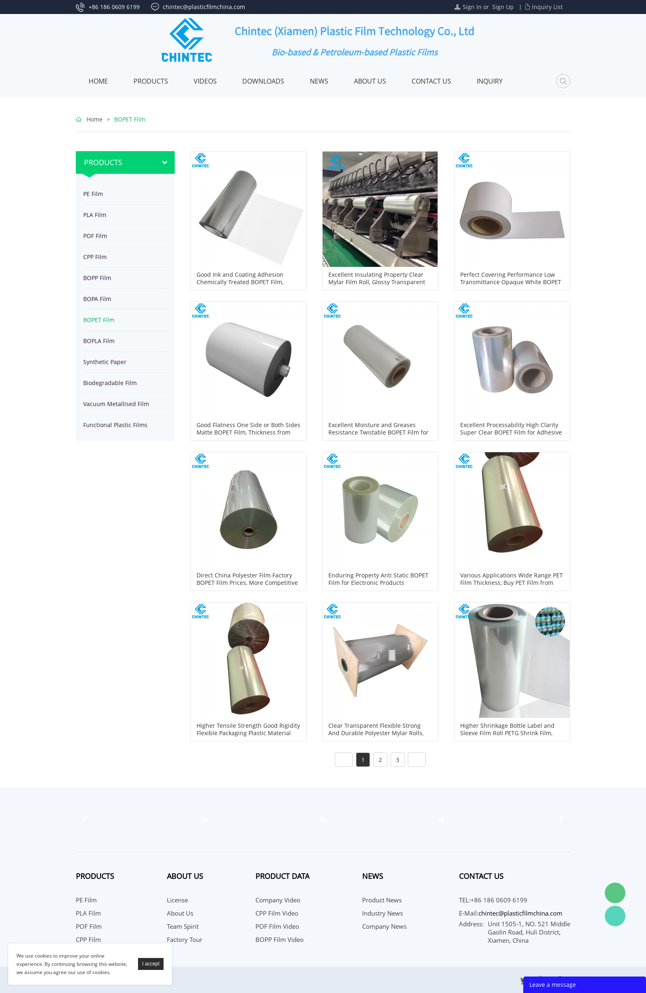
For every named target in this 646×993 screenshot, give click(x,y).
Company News (384, 926)
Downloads (263, 81)
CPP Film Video (276, 913)
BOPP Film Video (279, 939)
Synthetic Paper (104, 362)
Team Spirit (183, 926)
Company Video (277, 900)
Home (98, 81)
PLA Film (94, 215)
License (177, 900)
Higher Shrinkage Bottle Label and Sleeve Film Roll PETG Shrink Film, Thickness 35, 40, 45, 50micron (507, 733)
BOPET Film (129, 119)
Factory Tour (184, 939)
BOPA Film (97, 299)
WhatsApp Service (615, 916)
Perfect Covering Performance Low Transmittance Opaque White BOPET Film (510, 282)
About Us (370, 81)
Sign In (472, 7)
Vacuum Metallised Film (116, 404)
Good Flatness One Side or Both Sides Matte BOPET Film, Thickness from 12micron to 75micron (248, 432)
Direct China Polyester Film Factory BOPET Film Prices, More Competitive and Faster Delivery (247, 583)
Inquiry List (547, 7)
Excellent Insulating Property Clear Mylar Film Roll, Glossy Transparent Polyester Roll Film (376, 282)
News (319, 81)
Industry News (382, 913)
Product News (382, 900)
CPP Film (95, 257)
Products (150, 81)
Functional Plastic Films (115, 425)
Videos (205, 81)
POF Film (95, 236)
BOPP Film (97, 278)
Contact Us (431, 81)
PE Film (93, 194)
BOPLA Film (99, 341)
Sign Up (503, 7)
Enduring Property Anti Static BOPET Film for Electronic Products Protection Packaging (378, 583)
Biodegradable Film (110, 383)
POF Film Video (277, 926)
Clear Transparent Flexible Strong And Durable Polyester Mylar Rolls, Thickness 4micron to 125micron (376, 733)
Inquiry (490, 81)
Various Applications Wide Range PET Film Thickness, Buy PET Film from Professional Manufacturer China (511, 583)
